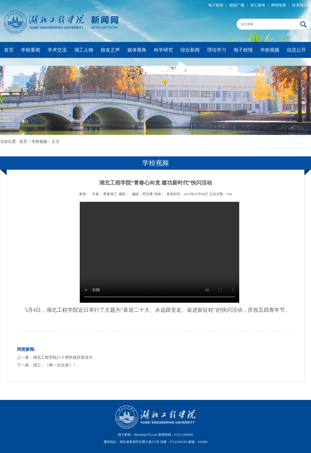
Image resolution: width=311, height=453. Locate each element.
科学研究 (163, 50)
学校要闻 (30, 50)
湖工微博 (257, 5)
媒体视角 (136, 50)
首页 (9, 50)
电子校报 (215, 5)
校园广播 (236, 5)
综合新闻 (190, 50)
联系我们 (299, 5)
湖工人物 (83, 50)
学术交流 (57, 50)
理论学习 (216, 50)
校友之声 (110, 50)
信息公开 (296, 50)
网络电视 (278, 5)
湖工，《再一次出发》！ (55, 365)
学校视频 (269, 50)
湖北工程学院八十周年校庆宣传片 (63, 357)
